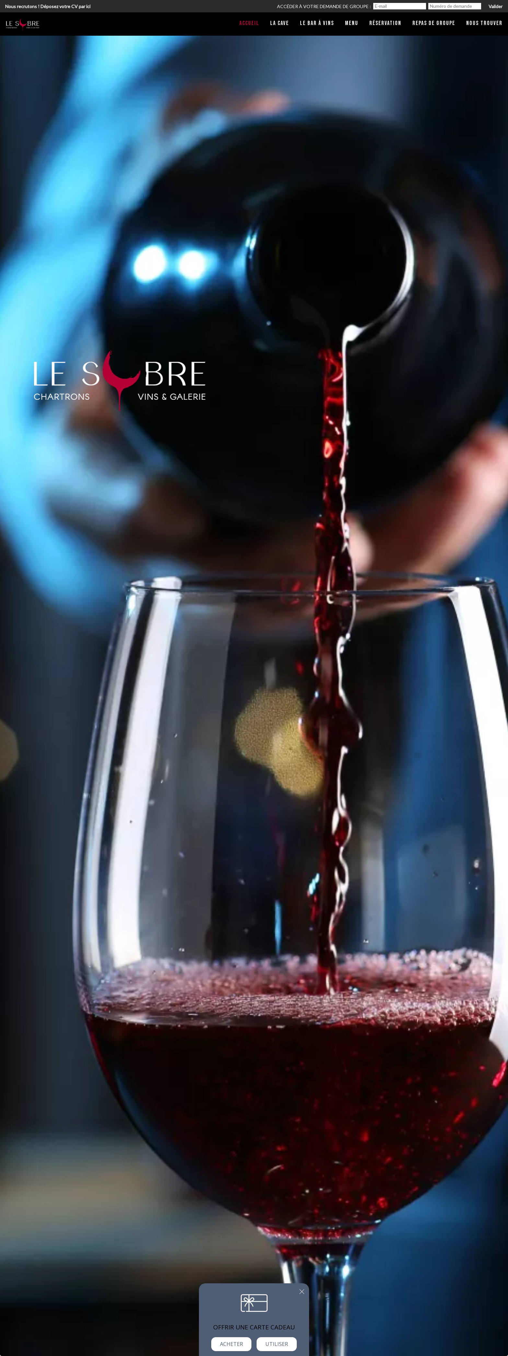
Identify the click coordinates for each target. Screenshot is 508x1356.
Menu (351, 23)
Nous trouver (484, 23)
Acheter (231, 1344)
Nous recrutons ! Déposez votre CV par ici (47, 6)
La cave (279, 23)
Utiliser (276, 1344)
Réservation (385, 23)
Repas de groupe (433, 23)
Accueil (249, 23)
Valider (495, 6)
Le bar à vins (317, 23)
